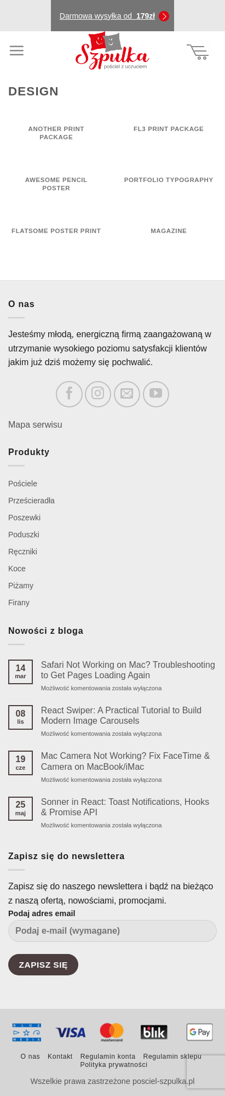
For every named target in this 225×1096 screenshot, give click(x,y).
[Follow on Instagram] (98, 394)
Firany (19, 602)
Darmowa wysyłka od (107, 16)
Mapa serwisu (35, 424)
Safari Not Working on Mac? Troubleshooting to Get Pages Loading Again (128, 670)
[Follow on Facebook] (69, 394)
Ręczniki (22, 551)
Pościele (22, 483)
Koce (17, 568)
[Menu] (16, 50)
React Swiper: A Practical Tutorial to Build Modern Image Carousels (121, 715)
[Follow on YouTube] (156, 394)
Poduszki (23, 534)
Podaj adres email (112, 930)
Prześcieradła (31, 500)
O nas (31, 1056)
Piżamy (20, 585)
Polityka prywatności (113, 1065)
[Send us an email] (127, 394)
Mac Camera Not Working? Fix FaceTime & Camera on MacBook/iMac (125, 761)
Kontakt (60, 1056)
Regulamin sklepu (172, 1056)
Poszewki (24, 517)
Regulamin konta (108, 1056)
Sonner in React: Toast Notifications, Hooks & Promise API (125, 807)
